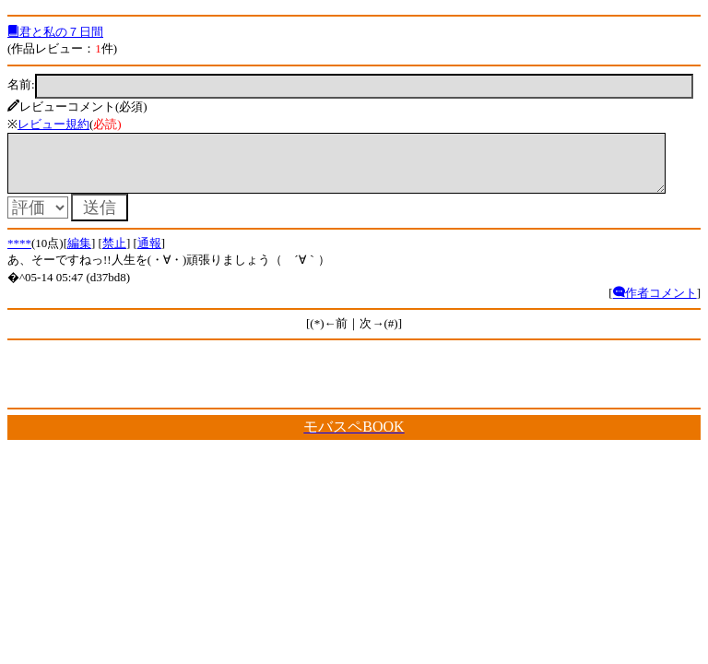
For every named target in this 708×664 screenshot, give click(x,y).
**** (19, 254)
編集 (79, 254)
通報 (149, 254)
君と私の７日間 (55, 32)
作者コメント (655, 304)
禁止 (114, 254)
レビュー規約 (53, 124)
